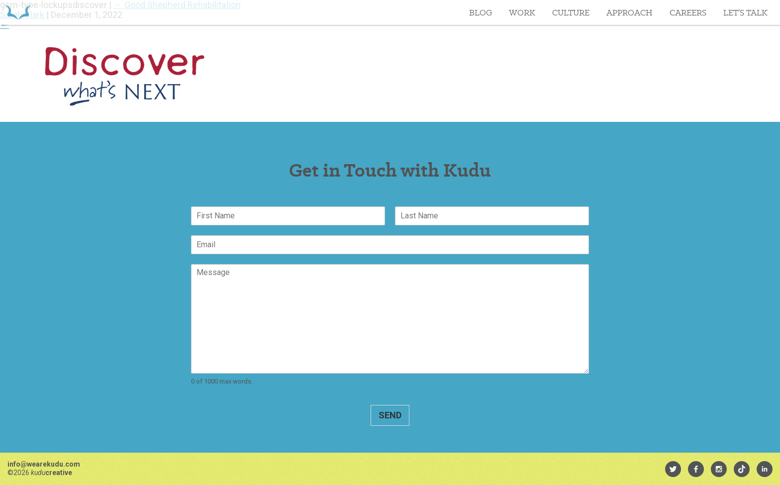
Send (390, 415)
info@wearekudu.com (43, 464)
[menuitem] (673, 469)
